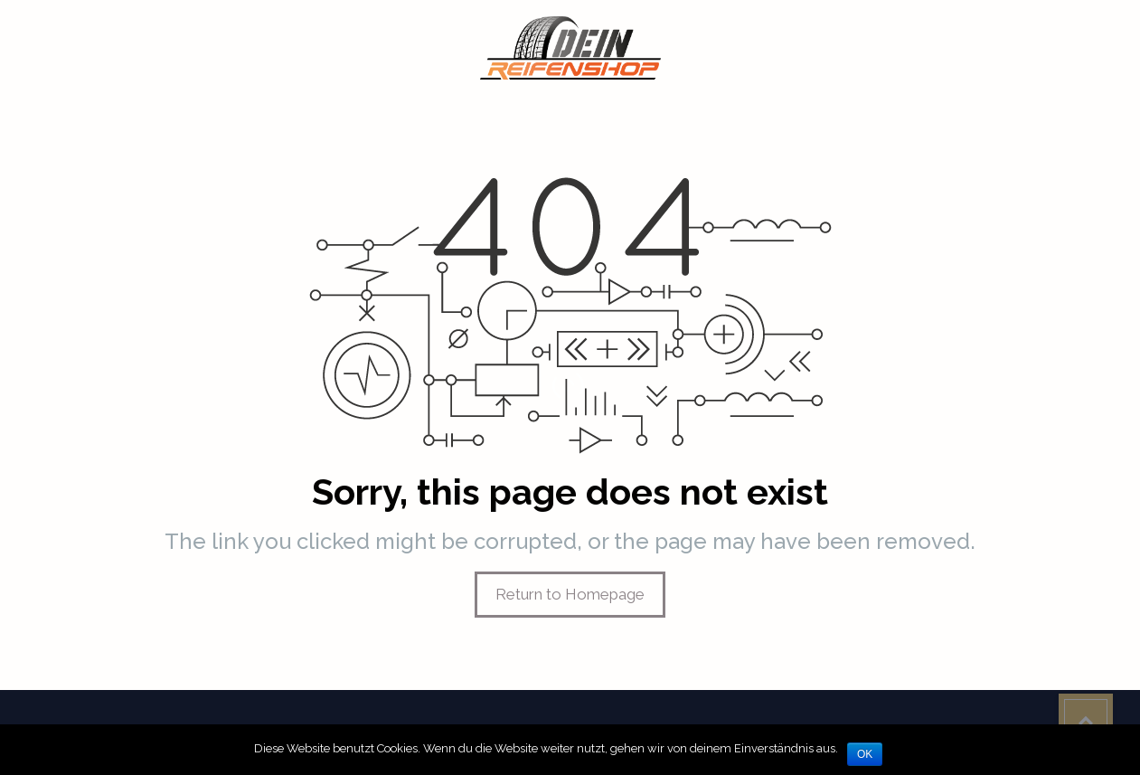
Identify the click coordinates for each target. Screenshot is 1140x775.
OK (864, 754)
